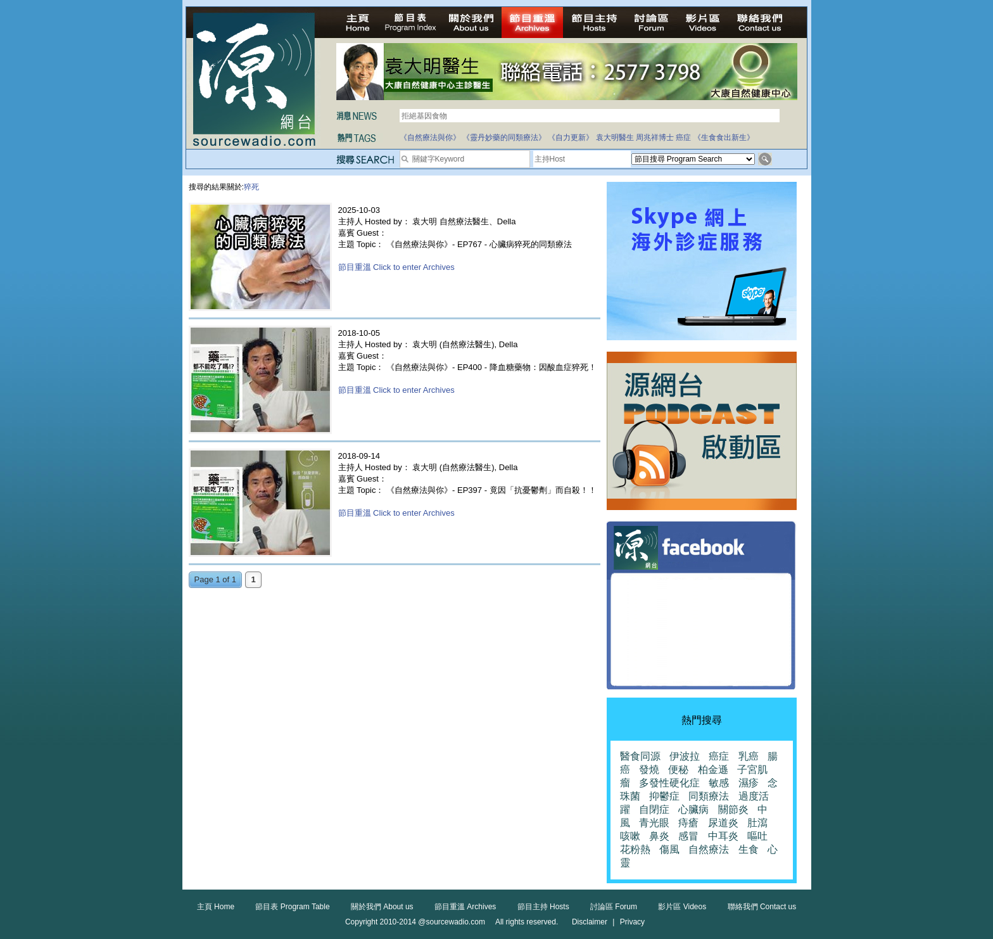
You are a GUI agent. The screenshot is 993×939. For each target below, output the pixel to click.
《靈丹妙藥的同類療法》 (504, 137)
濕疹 (748, 782)
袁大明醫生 (615, 137)
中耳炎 (723, 836)
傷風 (669, 849)
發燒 (649, 769)
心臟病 (693, 809)
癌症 (683, 137)
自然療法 (708, 849)
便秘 (678, 769)
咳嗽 (630, 836)
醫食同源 (640, 756)
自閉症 (654, 809)
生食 (748, 849)
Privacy (632, 921)
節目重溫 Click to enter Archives (396, 267)
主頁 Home (215, 906)
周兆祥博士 (655, 137)
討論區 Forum (613, 906)
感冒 (688, 836)
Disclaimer (589, 921)
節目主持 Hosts (543, 906)
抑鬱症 (664, 796)
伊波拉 (684, 756)
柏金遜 (713, 769)
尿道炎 (723, 822)
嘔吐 (757, 836)
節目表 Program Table (292, 906)
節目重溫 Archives (465, 906)
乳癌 (748, 756)
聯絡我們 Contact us (762, 906)
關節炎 (733, 809)
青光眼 (654, 822)
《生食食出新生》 (723, 137)
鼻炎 (659, 836)
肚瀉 (757, 822)
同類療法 (708, 796)
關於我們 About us (382, 906)
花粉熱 (635, 849)
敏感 (719, 782)
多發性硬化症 (669, 782)
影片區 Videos (682, 906)
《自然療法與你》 (430, 137)
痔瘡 (688, 822)
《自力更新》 (570, 137)
